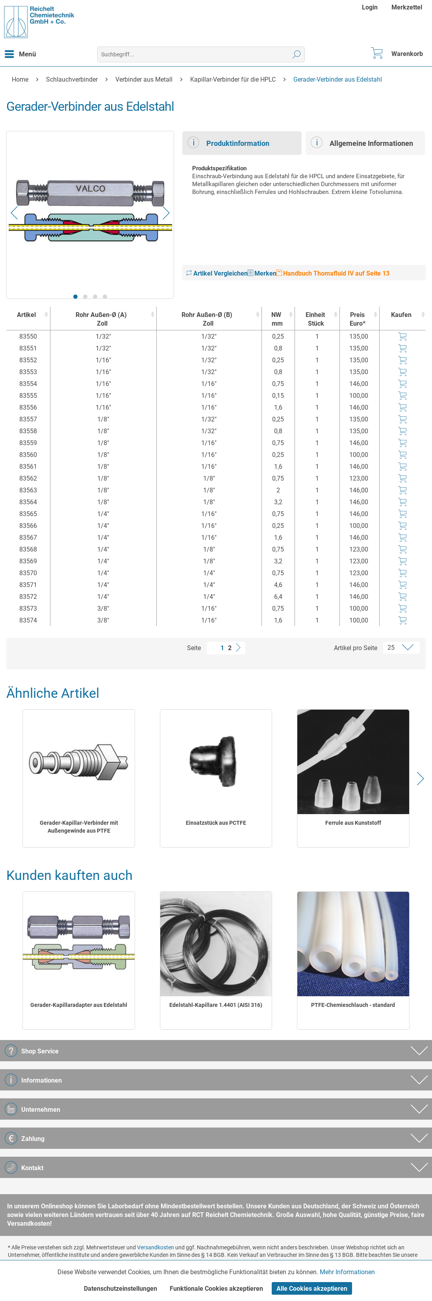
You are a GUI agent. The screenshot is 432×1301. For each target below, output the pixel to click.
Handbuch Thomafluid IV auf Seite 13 (332, 273)
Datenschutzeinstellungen (120, 1288)
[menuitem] (371, 7)
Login (370, 7)
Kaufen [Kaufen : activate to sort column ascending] (401, 315)
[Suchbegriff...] (201, 54)
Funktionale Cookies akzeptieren (216, 1288)
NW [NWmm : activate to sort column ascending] (276, 319)
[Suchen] (297, 54)
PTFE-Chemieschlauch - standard (353, 1005)
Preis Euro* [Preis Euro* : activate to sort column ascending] (357, 319)
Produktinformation (228, 142)
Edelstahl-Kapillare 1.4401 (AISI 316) (215, 1005)
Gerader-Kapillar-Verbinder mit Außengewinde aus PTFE (79, 827)
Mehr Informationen (347, 1272)
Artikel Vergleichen (217, 273)
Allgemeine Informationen (362, 142)
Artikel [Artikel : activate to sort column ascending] (26, 315)
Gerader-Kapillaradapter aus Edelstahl (78, 1005)
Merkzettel (406, 7)
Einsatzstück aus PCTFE (216, 823)
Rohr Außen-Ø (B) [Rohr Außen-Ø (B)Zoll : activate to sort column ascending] (207, 319)
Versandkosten (155, 1247)
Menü (20, 53)
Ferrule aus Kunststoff (353, 823)
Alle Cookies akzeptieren (311, 1288)
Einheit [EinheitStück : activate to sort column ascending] (315, 319)
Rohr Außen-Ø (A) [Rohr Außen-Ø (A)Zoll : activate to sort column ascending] (101, 319)
